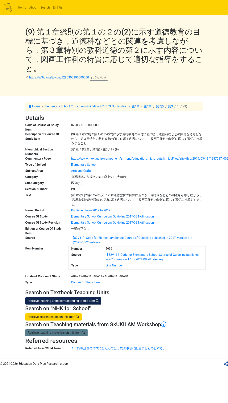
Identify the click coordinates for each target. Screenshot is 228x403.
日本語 (57, 7)
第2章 (148, 106)
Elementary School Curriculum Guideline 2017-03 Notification (86, 106)
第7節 (160, 106)
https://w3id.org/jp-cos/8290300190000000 (59, 77)
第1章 (136, 106)
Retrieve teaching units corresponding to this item (63, 301)
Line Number (114, 265)
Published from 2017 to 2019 (90, 210)
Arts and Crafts (81, 171)
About (33, 7)
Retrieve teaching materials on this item (56, 332)
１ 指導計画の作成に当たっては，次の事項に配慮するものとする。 (118, 348)
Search (45, 7)
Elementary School (84, 164)
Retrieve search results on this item (53, 317)
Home (22, 7)
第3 (170, 106)
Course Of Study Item (85, 282)
